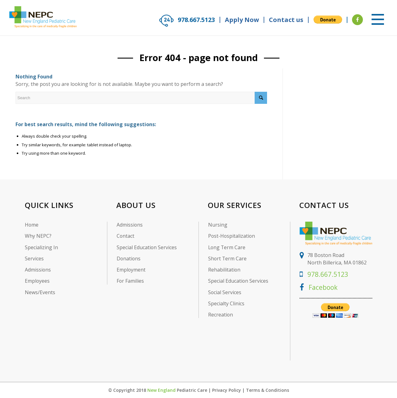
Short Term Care (227, 258)
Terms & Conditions (267, 390)
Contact (126, 236)
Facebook (319, 286)
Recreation (220, 315)
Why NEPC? (38, 236)
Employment (131, 270)
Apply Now (242, 20)
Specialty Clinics (226, 303)
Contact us (286, 20)
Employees (37, 281)
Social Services (225, 292)
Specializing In (41, 247)
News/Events (40, 292)
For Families (130, 281)
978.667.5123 (195, 20)
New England (161, 390)
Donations (129, 258)
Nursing (217, 224)
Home (32, 224)
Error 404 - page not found (198, 57)
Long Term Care (227, 247)
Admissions (38, 270)
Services (34, 258)
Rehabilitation (224, 270)
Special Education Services (147, 247)
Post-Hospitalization (232, 236)
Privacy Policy (226, 390)
